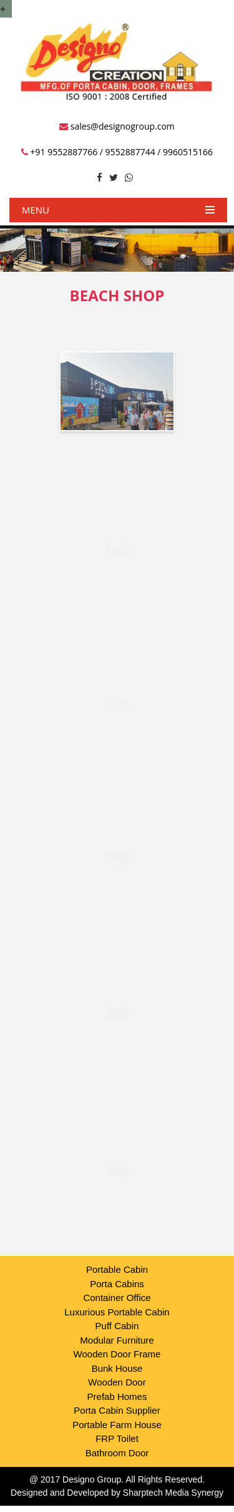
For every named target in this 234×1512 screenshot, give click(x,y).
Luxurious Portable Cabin (116, 1312)
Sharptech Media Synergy (173, 1493)
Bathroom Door (117, 1453)
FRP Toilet (117, 1438)
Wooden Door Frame (117, 1354)
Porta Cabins (117, 1283)
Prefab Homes (117, 1396)
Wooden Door (116, 1382)
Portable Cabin (117, 1269)
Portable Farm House (117, 1424)
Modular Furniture (117, 1340)
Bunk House (117, 1368)
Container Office (116, 1297)
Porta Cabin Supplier (117, 1410)
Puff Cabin (117, 1325)
